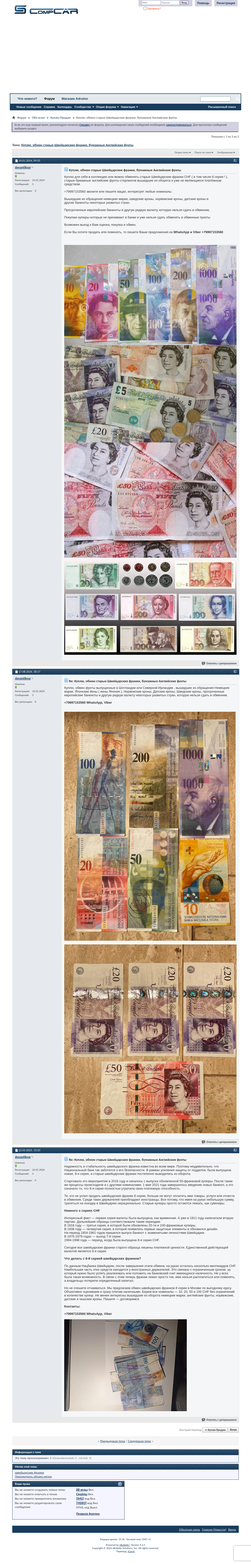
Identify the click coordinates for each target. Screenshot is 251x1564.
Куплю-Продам (60, 117)
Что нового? (27, 98)
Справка (49, 106)
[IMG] (80, 1498)
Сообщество (83, 106)
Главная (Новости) (214, 1529)
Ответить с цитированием (219, 663)
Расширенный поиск (222, 106)
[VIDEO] (81, 1503)
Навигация (128, 106)
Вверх (233, 1430)
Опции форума (106, 106)
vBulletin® (124, 1545)
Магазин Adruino (75, 98)
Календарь (64, 106)
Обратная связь (189, 1529)
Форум (49, 98)
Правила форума (88, 1514)
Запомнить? (152, 8)
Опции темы (182, 152)
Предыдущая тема (112, 1441)
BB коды (82, 1490)
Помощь (203, 3)
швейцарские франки (29, 1472)
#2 (235, 671)
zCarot (131, 1551)
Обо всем (38, 117)
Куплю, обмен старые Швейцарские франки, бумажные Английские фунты (77, 145)
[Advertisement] (125, 55)
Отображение (225, 152)
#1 (235, 160)
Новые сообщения (28, 106)
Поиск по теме (203, 152)
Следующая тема (139, 1441)
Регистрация (226, 3)
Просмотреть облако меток (33, 1476)
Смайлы (82, 1494)
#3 (235, 1150)
